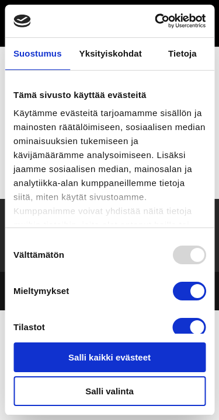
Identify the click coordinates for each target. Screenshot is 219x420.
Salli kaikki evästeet (109, 357)
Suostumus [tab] (37, 53)
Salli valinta (109, 391)
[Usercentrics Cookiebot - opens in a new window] (156, 21)
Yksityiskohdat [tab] (110, 53)
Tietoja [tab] (182, 53)
